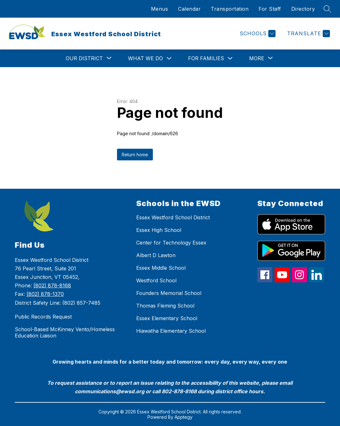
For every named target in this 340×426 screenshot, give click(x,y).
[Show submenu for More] (256, 58)
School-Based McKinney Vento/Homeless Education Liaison (65, 332)
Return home (135, 154)
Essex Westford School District (173, 217)
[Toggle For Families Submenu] (230, 58)
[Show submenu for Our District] (84, 58)
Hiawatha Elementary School (171, 331)
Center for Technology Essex (171, 242)
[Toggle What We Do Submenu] (169, 58)
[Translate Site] (308, 33)
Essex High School (158, 230)
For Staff (270, 9)
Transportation (229, 9)
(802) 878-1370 (45, 294)
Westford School (156, 280)
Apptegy (183, 417)
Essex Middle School (161, 268)
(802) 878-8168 (52, 285)
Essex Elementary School (166, 318)
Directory (303, 9)
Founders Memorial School (168, 293)
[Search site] (327, 9)
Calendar (189, 9)
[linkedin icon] (316, 280)
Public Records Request (43, 317)
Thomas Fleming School (165, 305)
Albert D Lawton (156, 255)
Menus (159, 9)
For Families (206, 58)
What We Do (145, 58)
